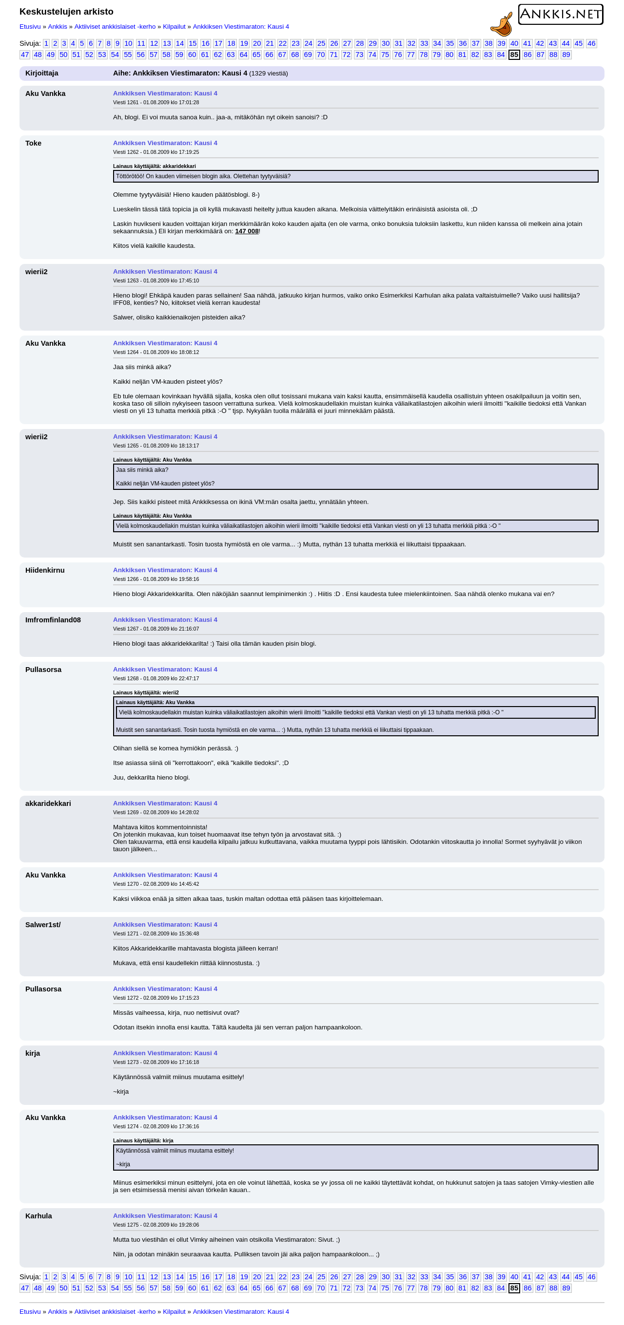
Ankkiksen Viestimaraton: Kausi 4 (241, 26)
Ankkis (57, 26)
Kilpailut (174, 26)
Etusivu (30, 26)
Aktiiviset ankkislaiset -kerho (115, 26)
